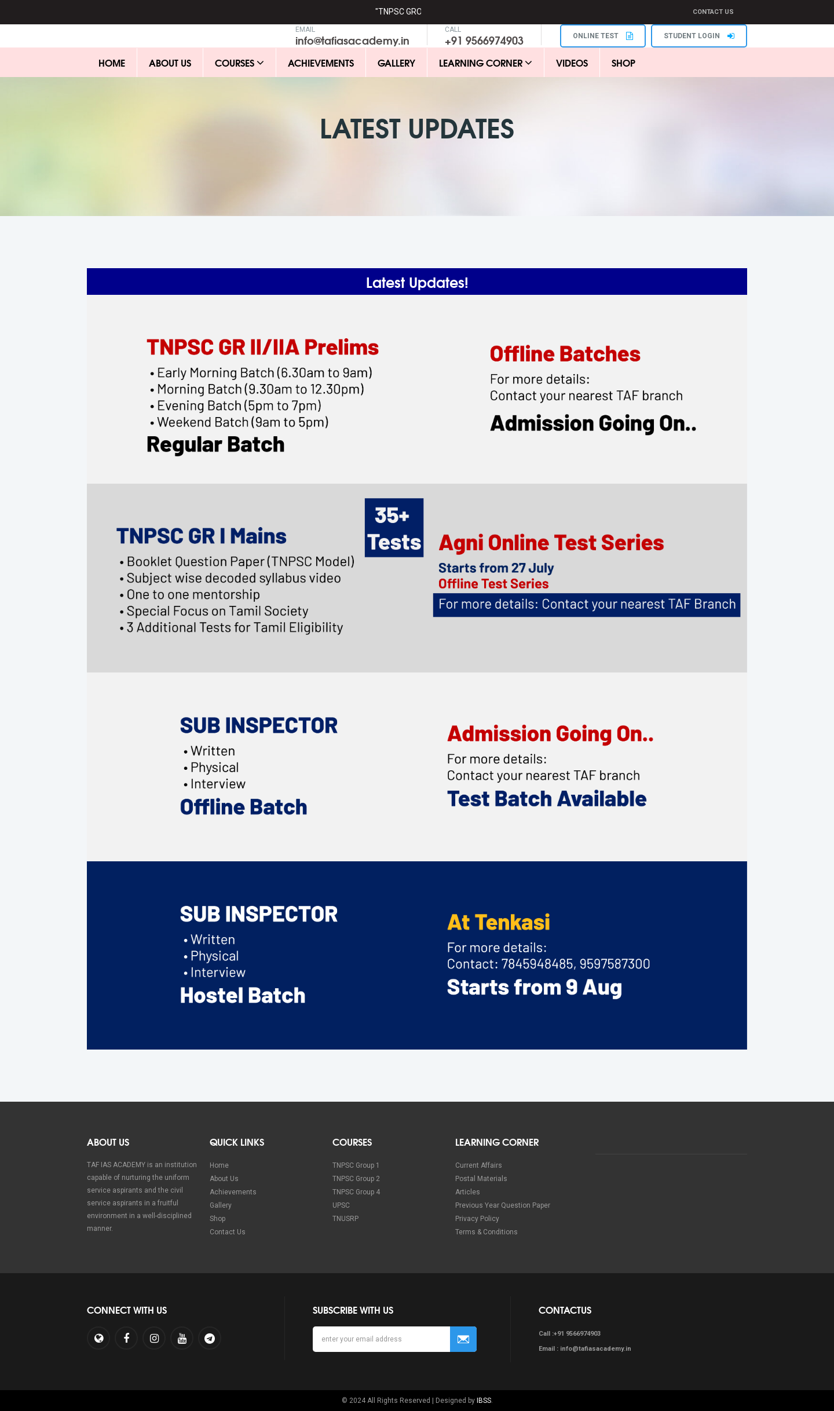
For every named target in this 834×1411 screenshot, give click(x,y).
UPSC (341, 1205)
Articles (467, 1192)
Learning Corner (485, 62)
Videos (572, 62)
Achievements (321, 62)
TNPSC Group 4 (356, 1192)
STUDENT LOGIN (699, 36)
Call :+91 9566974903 (570, 1333)
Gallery (396, 62)
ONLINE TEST (603, 36)
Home (111, 62)
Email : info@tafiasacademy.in (585, 1348)
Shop (623, 62)
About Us (170, 62)
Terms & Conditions (486, 1232)
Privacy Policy (477, 1219)
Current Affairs (478, 1165)
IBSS (484, 1401)
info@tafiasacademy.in (352, 40)
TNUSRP (345, 1219)
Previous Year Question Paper (502, 1205)
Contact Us (713, 12)
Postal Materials (481, 1179)
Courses (239, 62)
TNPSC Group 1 (356, 1165)
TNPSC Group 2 (356, 1179)
